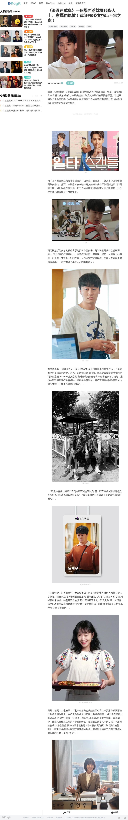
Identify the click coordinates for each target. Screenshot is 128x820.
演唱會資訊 (81, 3)
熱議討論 (62, 3)
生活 (71, 3)
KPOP (33, 3)
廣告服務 (59, 817)
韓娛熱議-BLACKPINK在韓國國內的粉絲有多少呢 (23, 100)
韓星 (41, 3)
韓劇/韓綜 (50, 3)
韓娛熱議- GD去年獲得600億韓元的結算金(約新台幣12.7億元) (23, 105)
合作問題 (50, 817)
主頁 (26, 3)
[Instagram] (125, 818)
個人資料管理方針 (38, 817)
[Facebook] (119, 818)
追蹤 (70, 83)
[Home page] (14, 4)
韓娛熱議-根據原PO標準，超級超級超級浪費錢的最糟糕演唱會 (23, 110)
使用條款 (26, 817)
